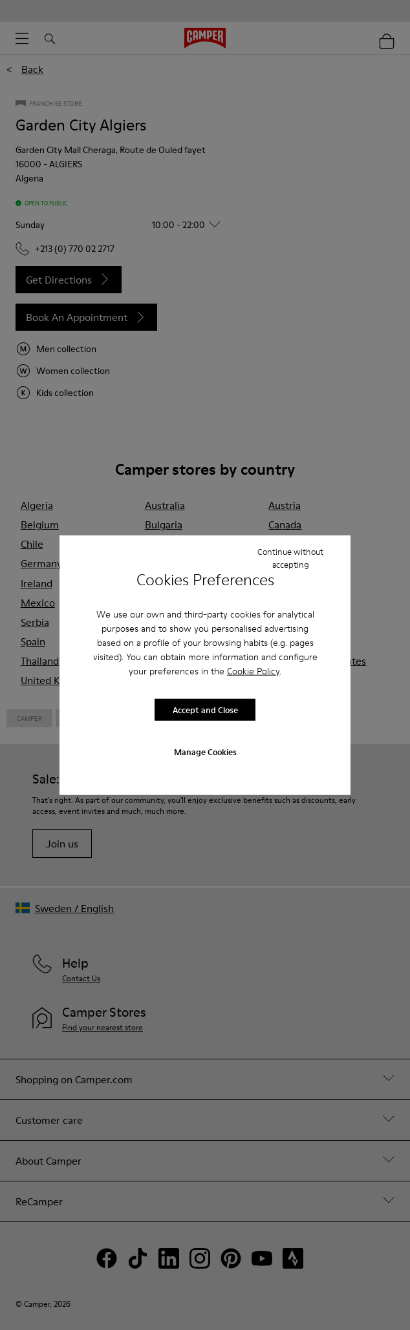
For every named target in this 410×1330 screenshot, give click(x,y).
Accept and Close (205, 709)
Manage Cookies (205, 752)
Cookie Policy (253, 671)
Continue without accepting (290, 557)
